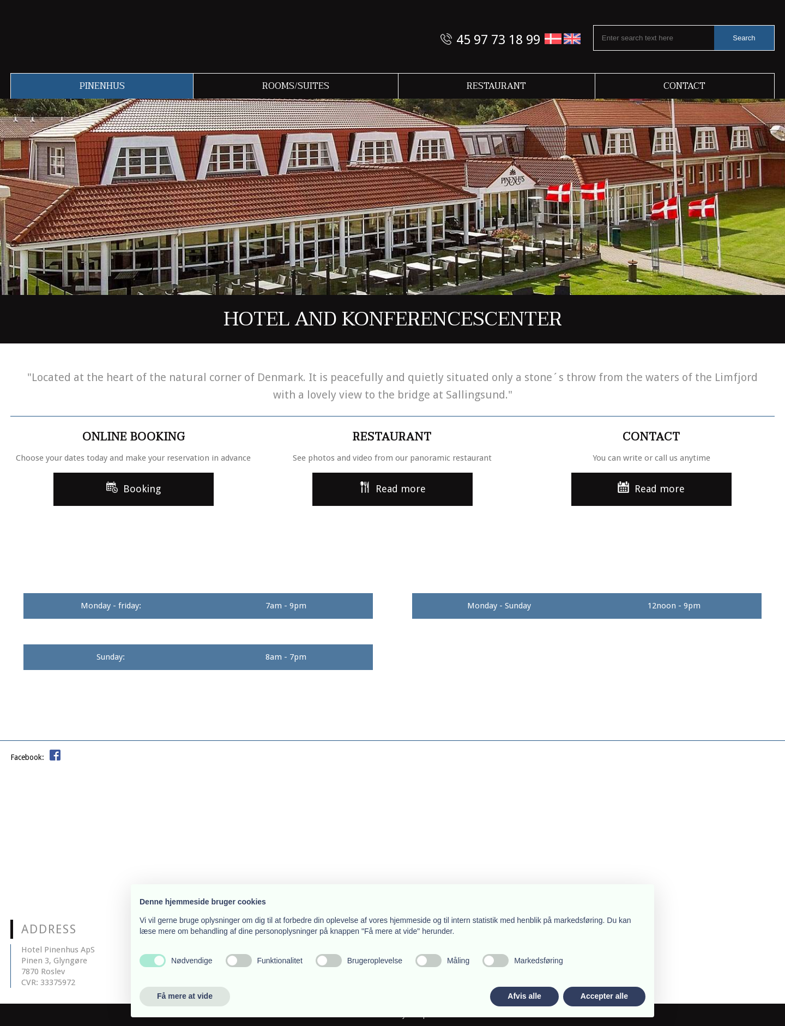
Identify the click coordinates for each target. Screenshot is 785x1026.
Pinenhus (102, 86)
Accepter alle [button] (604, 996)
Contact (684, 86)
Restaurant (496, 86)
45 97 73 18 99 (498, 39)
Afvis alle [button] (524, 996)
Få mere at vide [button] (185, 996)
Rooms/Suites (295, 86)
